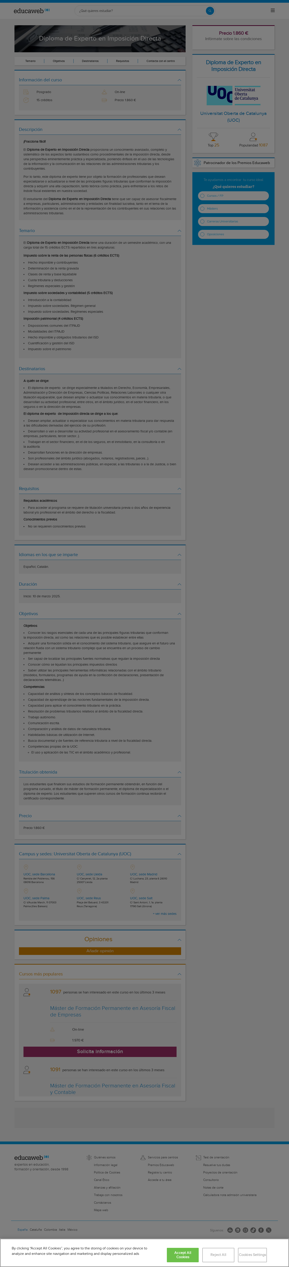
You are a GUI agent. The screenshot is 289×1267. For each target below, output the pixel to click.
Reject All (218, 1255)
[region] (144, 1253)
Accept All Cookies (182, 1255)
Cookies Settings (252, 1255)
